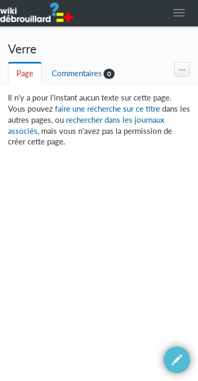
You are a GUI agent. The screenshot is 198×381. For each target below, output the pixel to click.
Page (24, 73)
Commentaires (77, 73)
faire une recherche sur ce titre (107, 108)
